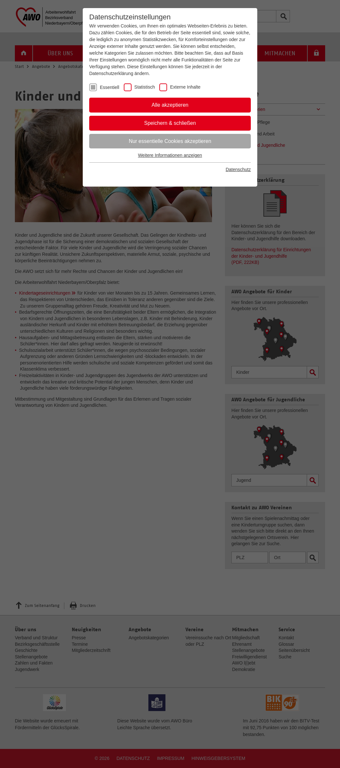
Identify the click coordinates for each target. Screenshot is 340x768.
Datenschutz (238, 169)
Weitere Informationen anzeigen (170, 155)
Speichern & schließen (170, 123)
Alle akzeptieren (170, 105)
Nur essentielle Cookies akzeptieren (170, 141)
